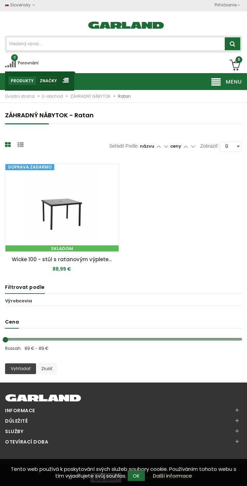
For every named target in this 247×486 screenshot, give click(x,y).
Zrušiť (46, 368)
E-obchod (53, 96)
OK (136, 475)
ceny (176, 146)
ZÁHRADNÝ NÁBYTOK (91, 96)
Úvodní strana (20, 96)
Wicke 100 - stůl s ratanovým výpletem (63, 259)
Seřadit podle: (124, 146)
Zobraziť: (209, 146)
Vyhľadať (20, 368)
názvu (147, 146)
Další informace (172, 475)
